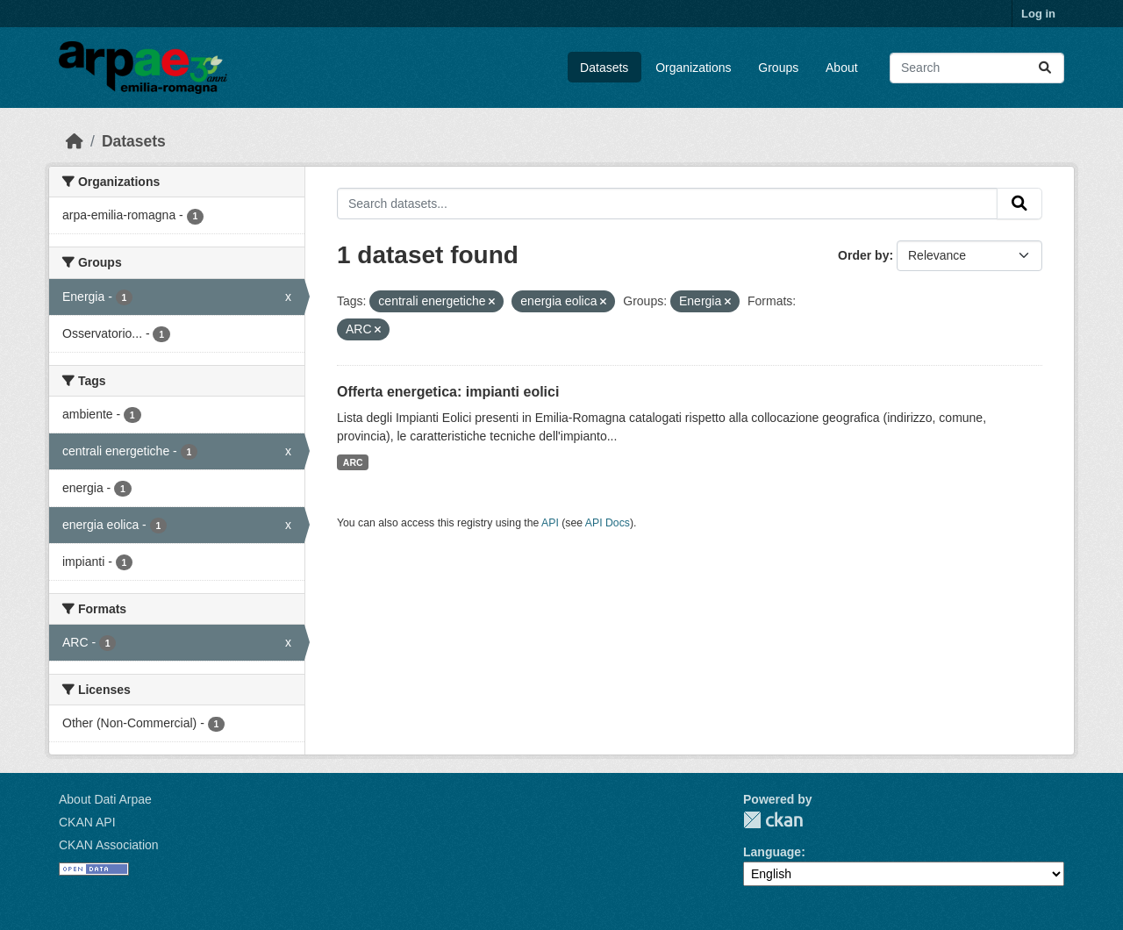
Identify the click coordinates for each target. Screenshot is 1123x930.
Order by (863, 255)
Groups (778, 68)
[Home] (74, 141)
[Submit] (1044, 68)
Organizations (693, 68)
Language (772, 852)
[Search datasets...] (977, 68)
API (550, 523)
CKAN (773, 820)
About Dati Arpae (105, 799)
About (842, 68)
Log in (1038, 13)
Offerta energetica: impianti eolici (448, 391)
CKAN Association (109, 845)
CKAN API (87, 822)
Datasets (604, 68)
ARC (353, 462)
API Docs (607, 523)
